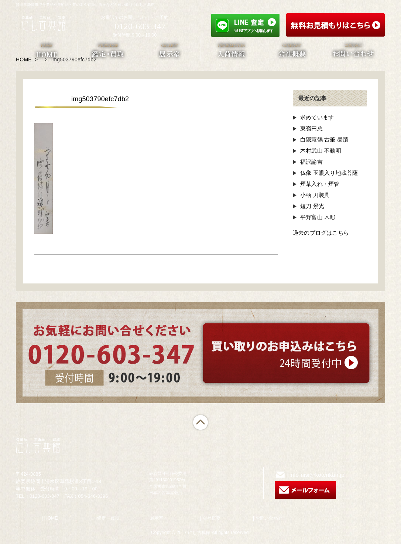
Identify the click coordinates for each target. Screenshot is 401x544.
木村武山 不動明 (320, 150)
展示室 (157, 518)
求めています (317, 117)
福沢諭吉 (311, 162)
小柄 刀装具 (315, 195)
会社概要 (212, 518)
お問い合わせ (269, 518)
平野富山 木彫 (318, 217)
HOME (51, 518)
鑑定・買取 (108, 518)
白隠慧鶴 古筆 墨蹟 (324, 139)
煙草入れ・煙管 (319, 184)
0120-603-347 (139, 26)
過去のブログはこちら (321, 232)
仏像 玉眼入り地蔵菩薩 (329, 173)
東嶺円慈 (311, 128)
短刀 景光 (312, 206)
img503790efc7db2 (100, 99)
